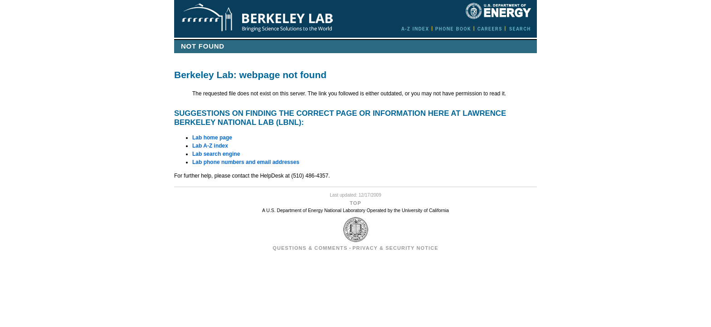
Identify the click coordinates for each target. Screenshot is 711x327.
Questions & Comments (310, 248)
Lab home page (212, 137)
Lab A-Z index (210, 146)
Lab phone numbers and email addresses (245, 162)
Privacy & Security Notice (395, 248)
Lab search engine (216, 154)
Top (355, 203)
